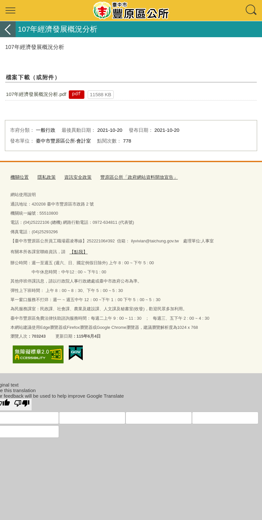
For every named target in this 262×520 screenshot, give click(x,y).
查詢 (251, 10)
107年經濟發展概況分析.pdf (36, 94)
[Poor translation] (22, 403)
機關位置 (18, 177)
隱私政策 (44, 177)
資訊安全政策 (74, 177)
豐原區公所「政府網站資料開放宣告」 (132, 177)
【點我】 (77, 250)
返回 (8, 29)
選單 (10, 10)
